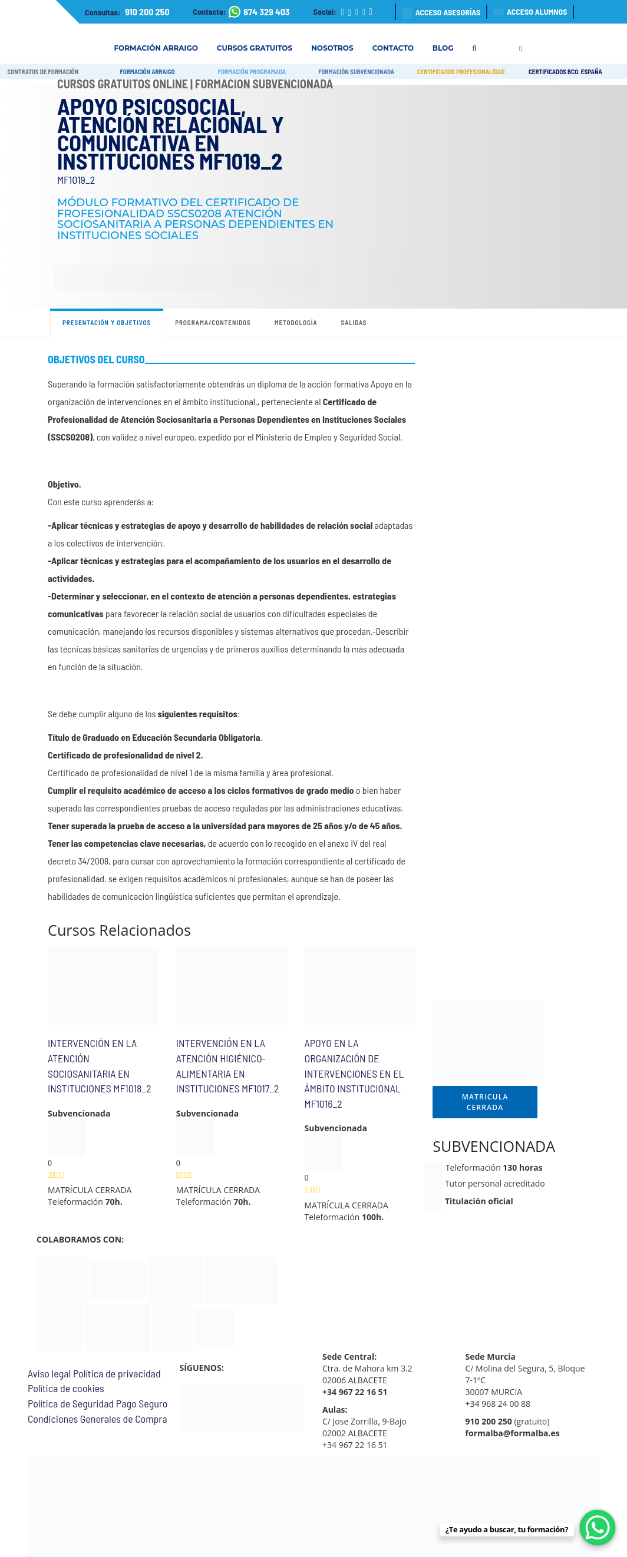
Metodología (296, 322)
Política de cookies (66, 1388)
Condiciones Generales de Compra (97, 1418)
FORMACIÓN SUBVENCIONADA (356, 71)
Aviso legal (49, 1373)
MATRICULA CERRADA (485, 1102)
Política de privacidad (117, 1373)
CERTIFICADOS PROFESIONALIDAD (461, 71)
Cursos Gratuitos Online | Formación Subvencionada (195, 84)
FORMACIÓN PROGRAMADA (252, 71)
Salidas (354, 322)
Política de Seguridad (71, 1403)
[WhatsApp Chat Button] (597, 1527)
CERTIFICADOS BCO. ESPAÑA (565, 71)
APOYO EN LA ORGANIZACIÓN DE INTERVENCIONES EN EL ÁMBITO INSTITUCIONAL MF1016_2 (354, 1073)
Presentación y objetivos (106, 322)
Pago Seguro (141, 1403)
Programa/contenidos (213, 322)
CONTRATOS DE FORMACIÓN (42, 71)
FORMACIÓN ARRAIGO (147, 71)
